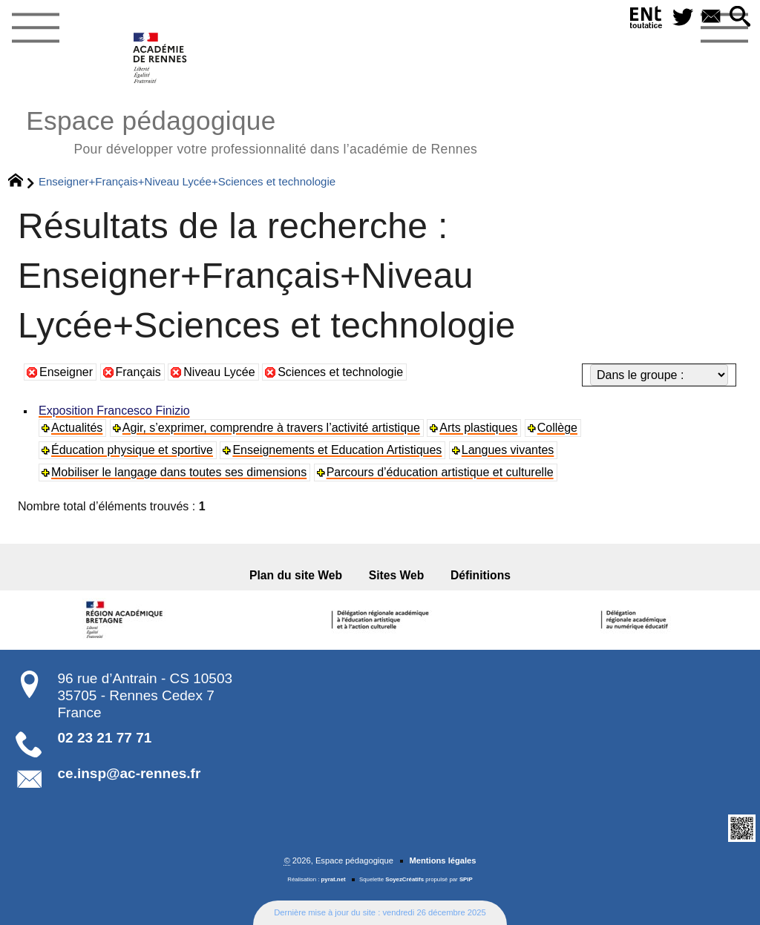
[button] (740, 17)
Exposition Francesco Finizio (114, 410)
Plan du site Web (295, 575)
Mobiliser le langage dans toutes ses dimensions (179, 472)
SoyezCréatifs (404, 879)
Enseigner (66, 372)
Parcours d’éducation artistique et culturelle (440, 472)
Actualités (76, 427)
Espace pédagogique (251, 130)
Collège (557, 427)
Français (138, 372)
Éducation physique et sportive (132, 450)
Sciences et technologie (340, 372)
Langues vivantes (508, 450)
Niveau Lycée (219, 372)
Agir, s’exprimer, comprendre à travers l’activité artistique (271, 427)
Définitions (481, 575)
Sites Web (397, 575)
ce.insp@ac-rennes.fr (129, 773)
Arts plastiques (478, 427)
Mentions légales (442, 860)
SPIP (466, 879)
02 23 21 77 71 (105, 737)
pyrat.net (333, 879)
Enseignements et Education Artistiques (337, 450)
